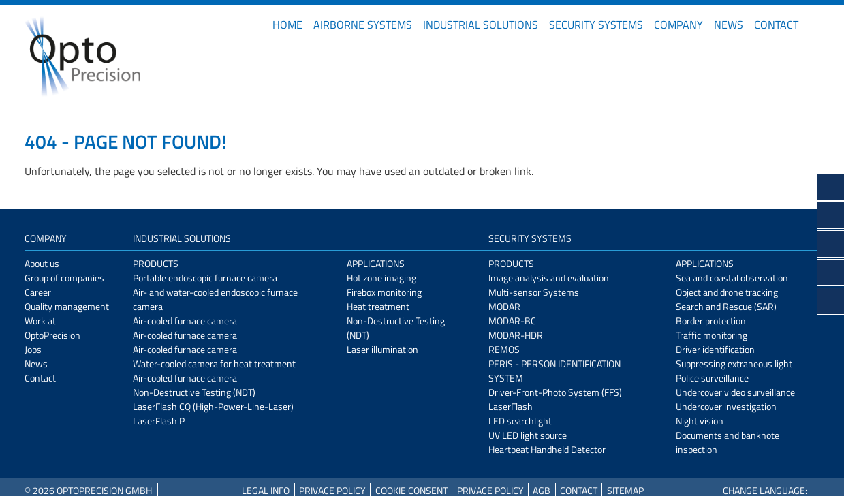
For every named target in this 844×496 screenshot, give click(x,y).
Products (155, 263)
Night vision (699, 421)
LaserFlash (510, 406)
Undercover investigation (726, 406)
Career (38, 292)
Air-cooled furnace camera (185, 320)
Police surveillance (712, 378)
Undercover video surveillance (735, 392)
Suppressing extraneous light (734, 363)
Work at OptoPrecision (52, 327)
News (728, 24)
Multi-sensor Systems (533, 292)
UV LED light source (527, 435)
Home (287, 24)
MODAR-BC (512, 320)
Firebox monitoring (384, 292)
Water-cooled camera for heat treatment (214, 363)
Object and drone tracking (727, 292)
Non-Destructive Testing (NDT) (194, 392)
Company (678, 24)
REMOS (504, 349)
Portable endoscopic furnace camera (205, 277)
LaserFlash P (159, 421)
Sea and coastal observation (732, 277)
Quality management (67, 306)
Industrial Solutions (480, 24)
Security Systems (596, 24)
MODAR (504, 306)
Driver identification (715, 349)
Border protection (711, 320)
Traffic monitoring (711, 335)
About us (42, 263)
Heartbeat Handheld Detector (547, 449)
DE (814, 24)
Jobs (33, 349)
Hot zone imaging (381, 277)
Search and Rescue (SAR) (726, 306)
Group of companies (64, 277)
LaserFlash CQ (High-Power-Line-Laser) (213, 406)
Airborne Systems (362, 24)
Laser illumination (382, 349)
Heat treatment (378, 306)
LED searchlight (520, 421)
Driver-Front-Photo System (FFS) (555, 392)
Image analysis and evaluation (548, 277)
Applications (376, 263)
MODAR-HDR (515, 335)
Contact (776, 24)
